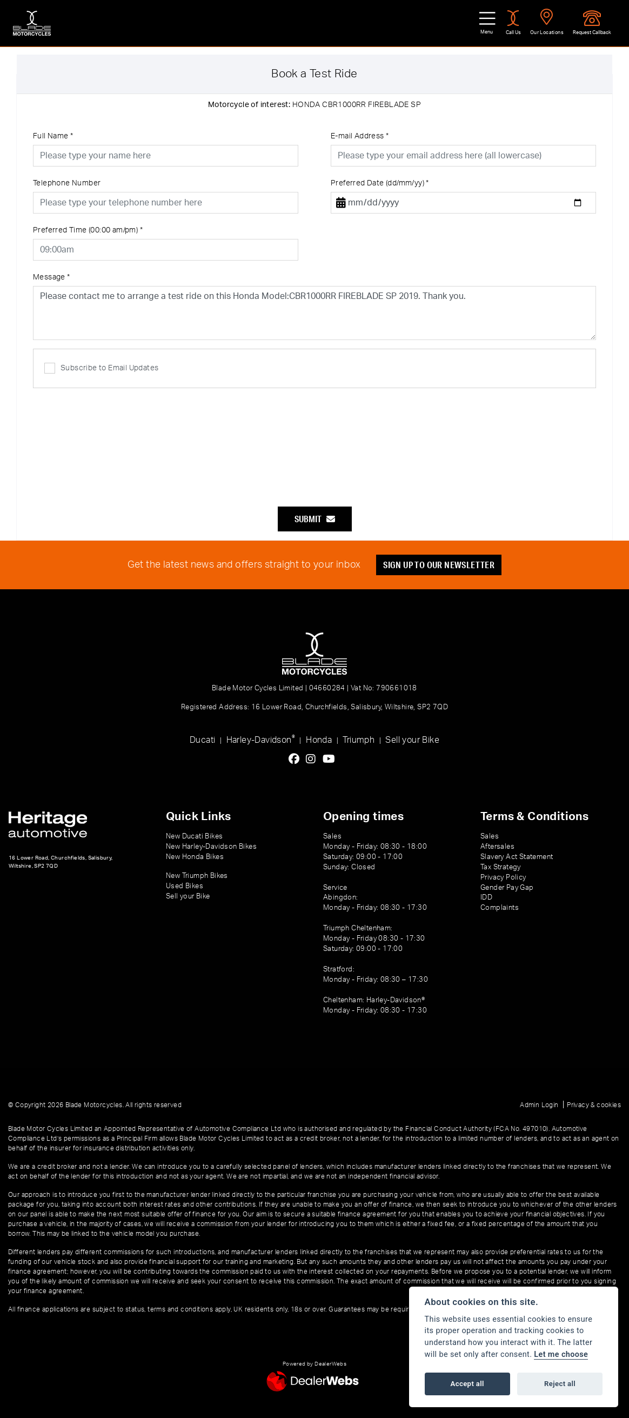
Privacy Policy (503, 877)
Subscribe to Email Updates (101, 368)
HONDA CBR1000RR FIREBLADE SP (314, 105)
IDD (486, 897)
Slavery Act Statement (516, 857)
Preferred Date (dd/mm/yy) (380, 183)
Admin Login (539, 1105)
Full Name (53, 136)
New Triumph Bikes (197, 876)
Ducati (202, 740)
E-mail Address (360, 136)
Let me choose (561, 1354)
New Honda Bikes (195, 857)
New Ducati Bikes (194, 836)
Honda (319, 740)
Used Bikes (184, 886)
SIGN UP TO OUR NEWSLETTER (438, 564)
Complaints (499, 907)
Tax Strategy (500, 867)
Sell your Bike (412, 740)
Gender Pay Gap (507, 887)
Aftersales (497, 846)
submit (315, 518)
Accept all (467, 1384)
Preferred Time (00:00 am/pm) (88, 230)
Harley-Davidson (260, 739)
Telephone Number (67, 183)
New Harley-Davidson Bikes (211, 846)
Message (51, 277)
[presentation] (314, 442)
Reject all (560, 1384)
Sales (489, 836)
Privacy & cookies (594, 1105)
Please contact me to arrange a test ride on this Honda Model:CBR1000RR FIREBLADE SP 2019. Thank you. (314, 313)
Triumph (358, 740)
